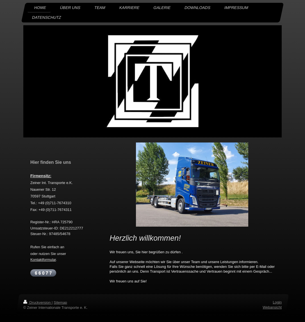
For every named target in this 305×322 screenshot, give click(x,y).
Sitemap (60, 302)
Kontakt (36, 259)
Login (277, 302)
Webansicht (272, 307)
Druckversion (37, 302)
